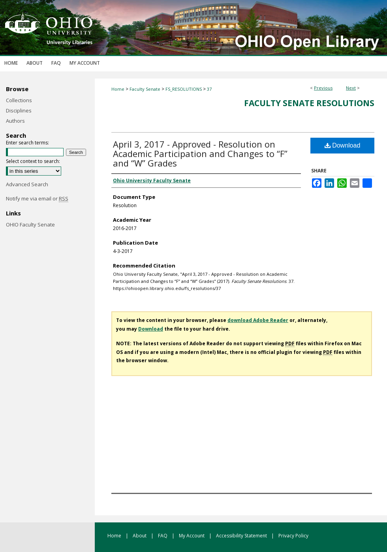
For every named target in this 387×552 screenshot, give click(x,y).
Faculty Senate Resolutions (309, 103)
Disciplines (19, 110)
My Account (192, 535)
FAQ (163, 535)
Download (343, 145)
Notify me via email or (37, 198)
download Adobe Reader (257, 320)
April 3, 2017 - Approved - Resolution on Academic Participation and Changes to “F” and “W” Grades (200, 153)
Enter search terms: (27, 142)
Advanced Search (27, 184)
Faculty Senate (145, 89)
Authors (15, 120)
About (140, 535)
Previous (323, 88)
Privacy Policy (293, 535)
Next (351, 88)
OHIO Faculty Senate (30, 224)
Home (117, 89)
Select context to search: (33, 161)
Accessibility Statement (242, 535)
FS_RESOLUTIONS (183, 89)
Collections (19, 100)
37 (209, 89)
